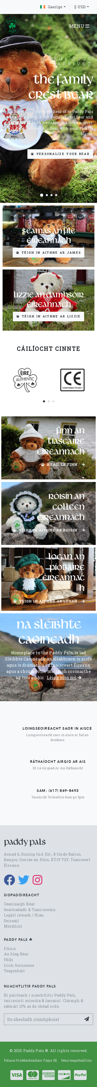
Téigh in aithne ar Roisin (49, 530)
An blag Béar (16, 953)
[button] (41, 195)
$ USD (80, 6)
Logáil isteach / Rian (24, 915)
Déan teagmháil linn (76, 1060)
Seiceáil (11, 920)
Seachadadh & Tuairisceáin (30, 909)
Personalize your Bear (60, 154)
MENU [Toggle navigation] (79, 26)
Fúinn (10, 948)
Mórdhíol (13, 926)
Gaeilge (51, 6)
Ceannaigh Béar (19, 903)
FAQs (8, 959)
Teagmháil (14, 970)
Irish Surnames (19, 965)
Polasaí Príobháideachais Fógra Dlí (30, 1060)
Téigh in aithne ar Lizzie (48, 316)
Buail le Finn (63, 464)
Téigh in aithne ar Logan (49, 601)
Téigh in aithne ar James (48, 252)
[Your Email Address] (42, 1019)
